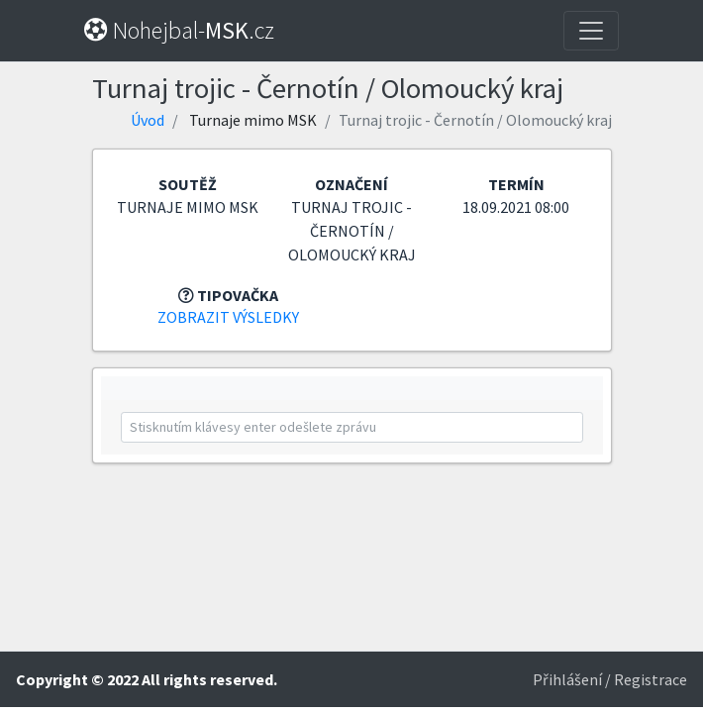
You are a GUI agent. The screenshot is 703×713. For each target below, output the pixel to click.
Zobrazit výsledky (228, 317)
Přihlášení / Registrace (610, 679)
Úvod (147, 120)
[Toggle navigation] (591, 31)
